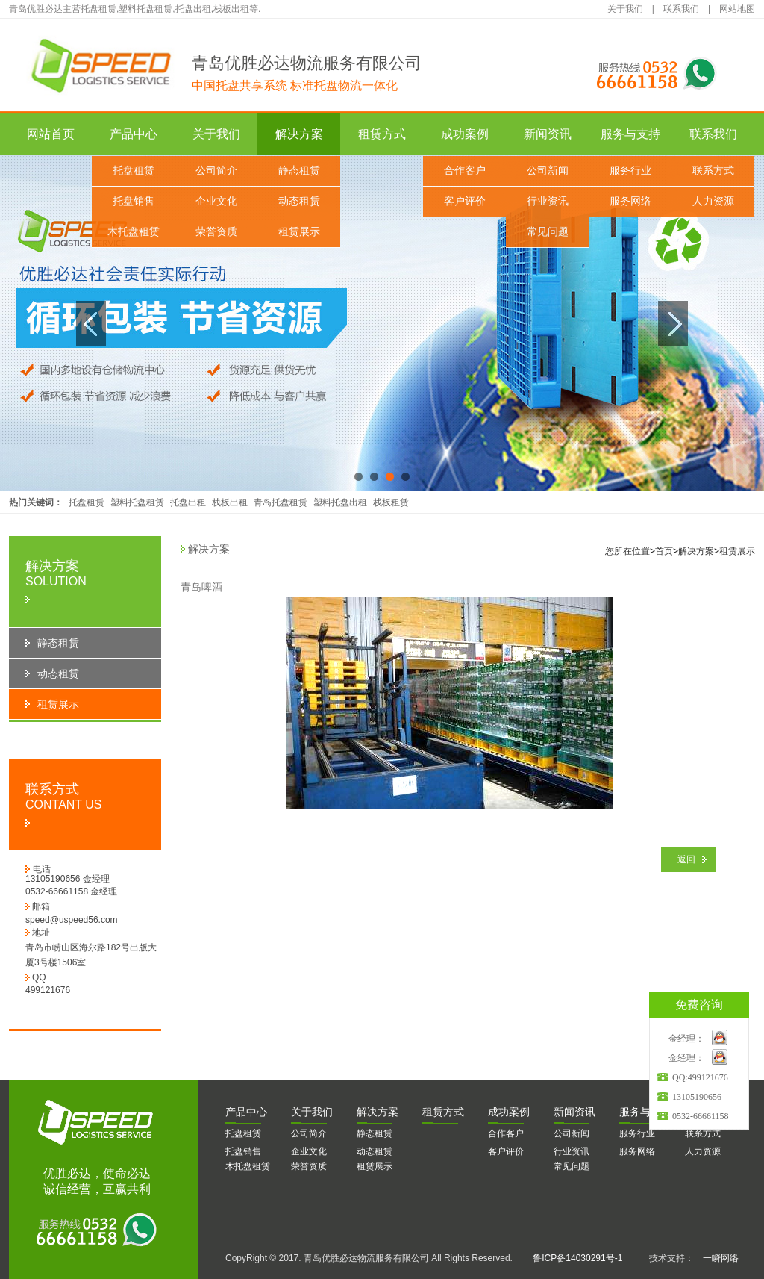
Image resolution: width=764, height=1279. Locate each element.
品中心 (246, 1112)
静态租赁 (299, 170)
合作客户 (465, 170)
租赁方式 (382, 134)
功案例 (509, 1112)
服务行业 (630, 170)
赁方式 (443, 1112)
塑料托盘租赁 (137, 502)
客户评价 (465, 201)
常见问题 (548, 231)
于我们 (312, 1112)
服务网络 (630, 201)
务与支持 (645, 1112)
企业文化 (216, 201)
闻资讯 (574, 1112)
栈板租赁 (391, 502)
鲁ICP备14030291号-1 (577, 1258)
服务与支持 (630, 134)
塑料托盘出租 (340, 502)
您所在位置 (627, 551)
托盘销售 (133, 201)
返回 (686, 859)
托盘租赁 (133, 170)
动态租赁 (299, 201)
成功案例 (465, 134)
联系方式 (713, 170)
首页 (664, 551)
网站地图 (737, 9)
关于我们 (625, 9)
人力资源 (713, 201)
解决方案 (299, 134)
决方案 (377, 1112)
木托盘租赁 (133, 231)
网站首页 (51, 134)
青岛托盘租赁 (280, 502)
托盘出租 (188, 502)
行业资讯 (548, 201)
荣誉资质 (216, 231)
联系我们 (681, 9)
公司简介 (216, 170)
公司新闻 (548, 170)
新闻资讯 (548, 134)
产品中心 (133, 134)
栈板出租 (230, 502)
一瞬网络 (716, 1258)
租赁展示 (299, 231)
